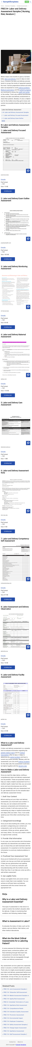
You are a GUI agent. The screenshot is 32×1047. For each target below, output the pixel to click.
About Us (20, 1042)
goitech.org (3, 719)
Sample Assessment (22, 6)
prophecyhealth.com (6, 243)
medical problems (24, 88)
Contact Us (12, 1042)
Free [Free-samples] (27, 1)
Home (2, 6)
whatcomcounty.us (5, 447)
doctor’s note (23, 766)
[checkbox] (1, 1)
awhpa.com (4, 379)
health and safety (24, 92)
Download (8, 191)
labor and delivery (10, 79)
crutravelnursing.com (6, 583)
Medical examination (7, 90)
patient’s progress (25, 90)
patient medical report (8, 753)
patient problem (15, 757)
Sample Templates (21, 1044)
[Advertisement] (16, 32)
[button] (30, 2)
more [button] (3, 120)
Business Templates (10, 6)
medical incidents (24, 761)
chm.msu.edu (4, 515)
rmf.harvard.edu (5, 311)
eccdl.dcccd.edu (5, 175)
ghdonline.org (4, 651)
